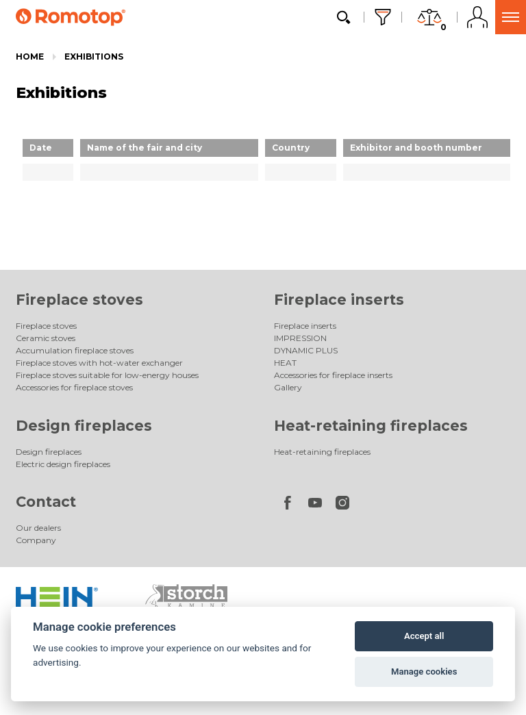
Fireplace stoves (79, 299)
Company (36, 540)
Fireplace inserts (339, 299)
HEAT (285, 363)
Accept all (424, 636)
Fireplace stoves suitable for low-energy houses (107, 375)
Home (30, 56)
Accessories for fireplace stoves (74, 387)
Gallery (288, 387)
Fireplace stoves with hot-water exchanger (99, 363)
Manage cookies (424, 671)
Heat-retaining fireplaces (371, 425)
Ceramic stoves (45, 338)
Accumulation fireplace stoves (75, 350)
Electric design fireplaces (63, 464)
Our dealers (38, 528)
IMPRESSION (300, 338)
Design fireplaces (84, 425)
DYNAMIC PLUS (306, 350)
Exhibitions (93, 56)
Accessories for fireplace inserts (333, 375)
